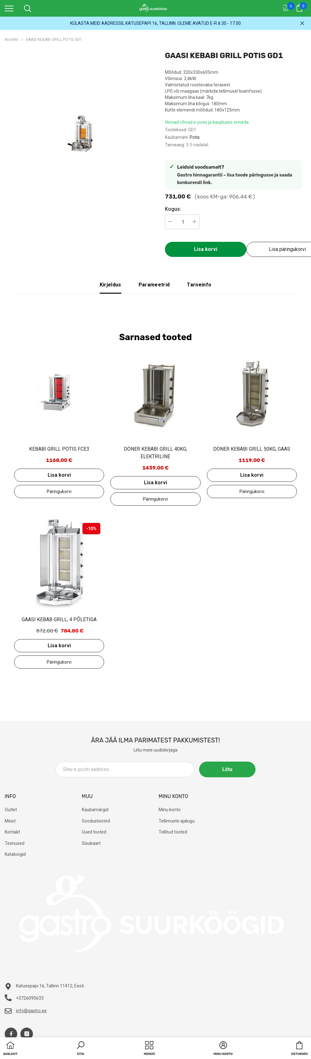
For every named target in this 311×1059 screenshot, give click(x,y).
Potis (195, 137)
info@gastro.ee (31, 1010)
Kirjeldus (110, 285)
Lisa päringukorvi (59, 491)
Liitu (227, 769)
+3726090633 (30, 998)
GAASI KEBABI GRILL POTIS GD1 (54, 39)
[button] (80, 1048)
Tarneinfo (199, 285)
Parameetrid (154, 285)
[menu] (9, 8)
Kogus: (173, 209)
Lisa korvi (205, 249)
